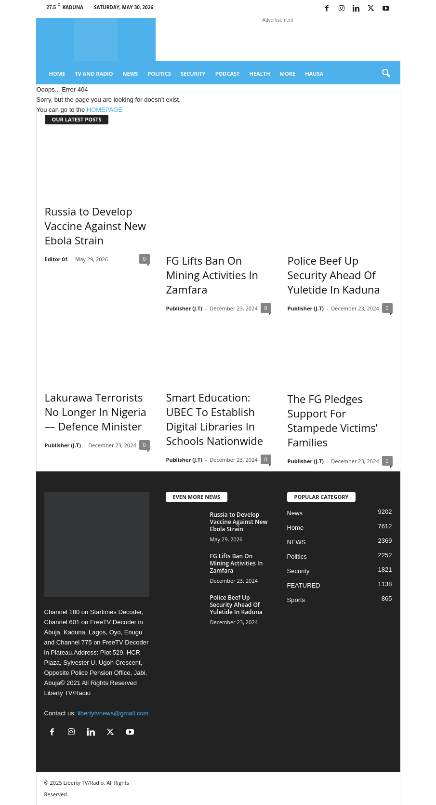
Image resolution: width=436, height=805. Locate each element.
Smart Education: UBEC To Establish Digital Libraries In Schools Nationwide (215, 419)
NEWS (296, 542)
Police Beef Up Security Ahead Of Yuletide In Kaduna (334, 274)
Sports (296, 600)
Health (259, 73)
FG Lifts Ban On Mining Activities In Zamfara (212, 274)
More (288, 73)
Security (193, 73)
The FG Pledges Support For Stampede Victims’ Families (333, 420)
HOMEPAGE (104, 109)
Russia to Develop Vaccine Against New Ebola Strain (95, 225)
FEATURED (303, 585)
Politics (159, 73)
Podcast (227, 73)
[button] (385, 73)
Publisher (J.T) (184, 308)
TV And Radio (94, 73)
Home (57, 73)
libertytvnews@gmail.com (113, 713)
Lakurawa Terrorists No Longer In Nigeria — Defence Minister (95, 411)
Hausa (314, 73)
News (130, 73)
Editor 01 (56, 259)
